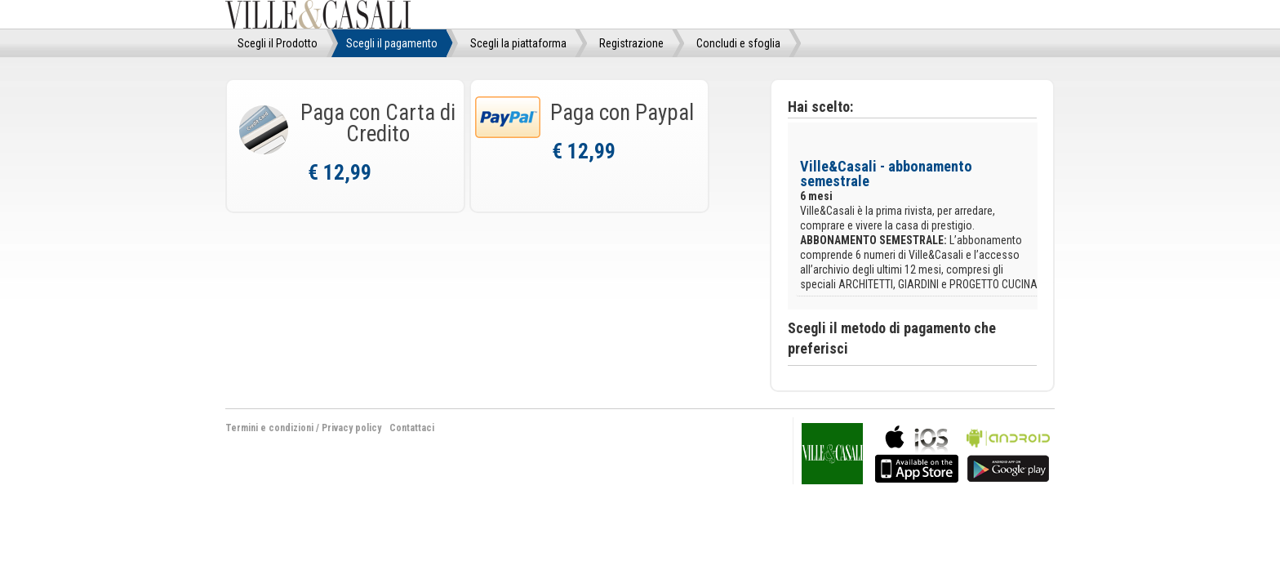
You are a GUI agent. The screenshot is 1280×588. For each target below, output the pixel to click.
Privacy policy (351, 428)
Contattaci (411, 428)
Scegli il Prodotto (278, 43)
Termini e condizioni (269, 428)
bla (916, 452)
